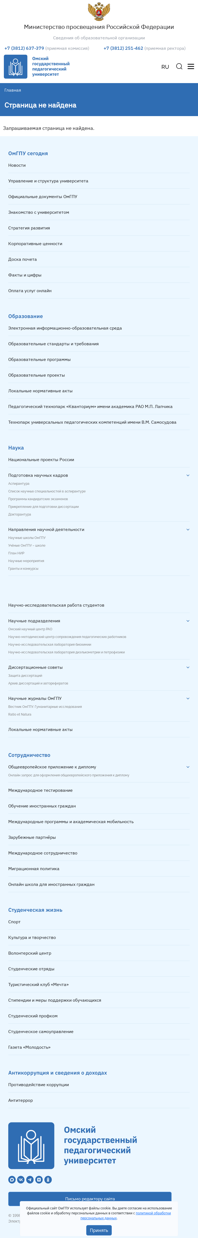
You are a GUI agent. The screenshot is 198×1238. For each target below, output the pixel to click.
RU (165, 67)
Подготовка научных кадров (38, 475)
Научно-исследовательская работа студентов (56, 605)
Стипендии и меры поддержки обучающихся (54, 1000)
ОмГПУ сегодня (28, 153)
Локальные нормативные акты (40, 390)
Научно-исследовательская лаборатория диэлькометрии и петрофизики (66, 652)
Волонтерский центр (29, 953)
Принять (99, 1230)
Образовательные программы (39, 359)
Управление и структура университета (48, 180)
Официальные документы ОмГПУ (42, 196)
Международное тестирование (40, 790)
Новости (17, 165)
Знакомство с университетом (38, 212)
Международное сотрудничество (42, 853)
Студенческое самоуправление (41, 1031)
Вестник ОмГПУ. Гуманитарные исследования (45, 707)
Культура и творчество (32, 937)
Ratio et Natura (19, 714)
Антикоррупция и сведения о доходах (57, 1072)
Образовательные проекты (36, 375)
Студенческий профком (33, 1015)
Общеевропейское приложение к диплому (52, 766)
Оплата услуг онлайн (29, 290)
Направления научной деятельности (46, 529)
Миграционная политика (33, 868)
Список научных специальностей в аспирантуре (47, 491)
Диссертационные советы (35, 667)
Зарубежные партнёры (32, 837)
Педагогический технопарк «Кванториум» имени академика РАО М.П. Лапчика (90, 406)
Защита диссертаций (25, 676)
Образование (25, 316)
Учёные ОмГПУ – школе (26, 545)
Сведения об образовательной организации (99, 37)
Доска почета (22, 259)
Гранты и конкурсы (23, 569)
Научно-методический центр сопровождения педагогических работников (67, 637)
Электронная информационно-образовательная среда (65, 328)
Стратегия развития (29, 228)
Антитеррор (20, 1100)
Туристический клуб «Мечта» (38, 984)
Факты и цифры (25, 275)
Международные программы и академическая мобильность (71, 821)
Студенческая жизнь (35, 909)
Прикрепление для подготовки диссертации (43, 507)
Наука (16, 447)
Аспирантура (18, 484)
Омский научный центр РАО (30, 629)
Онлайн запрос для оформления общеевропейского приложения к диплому (68, 775)
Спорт (14, 921)
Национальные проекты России (41, 459)
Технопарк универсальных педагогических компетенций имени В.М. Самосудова (92, 422)
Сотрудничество (29, 754)
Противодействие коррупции (38, 1084)
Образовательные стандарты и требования (53, 343)
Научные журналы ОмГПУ (35, 698)
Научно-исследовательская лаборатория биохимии (49, 645)
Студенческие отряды (31, 968)
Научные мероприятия (26, 561)
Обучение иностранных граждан (42, 806)
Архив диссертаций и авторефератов (38, 683)
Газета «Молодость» (29, 1047)
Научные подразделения (34, 620)
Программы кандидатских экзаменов (38, 499)
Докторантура (19, 514)
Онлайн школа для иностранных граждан (51, 884)
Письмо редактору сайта (90, 1198)
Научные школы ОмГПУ (26, 538)
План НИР (16, 553)
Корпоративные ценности (35, 243)
